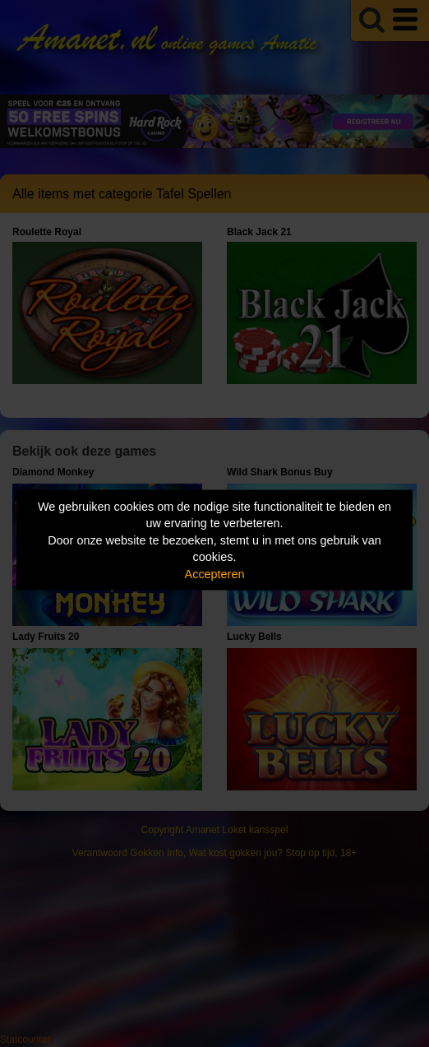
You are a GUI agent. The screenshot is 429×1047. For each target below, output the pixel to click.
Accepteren (215, 573)
